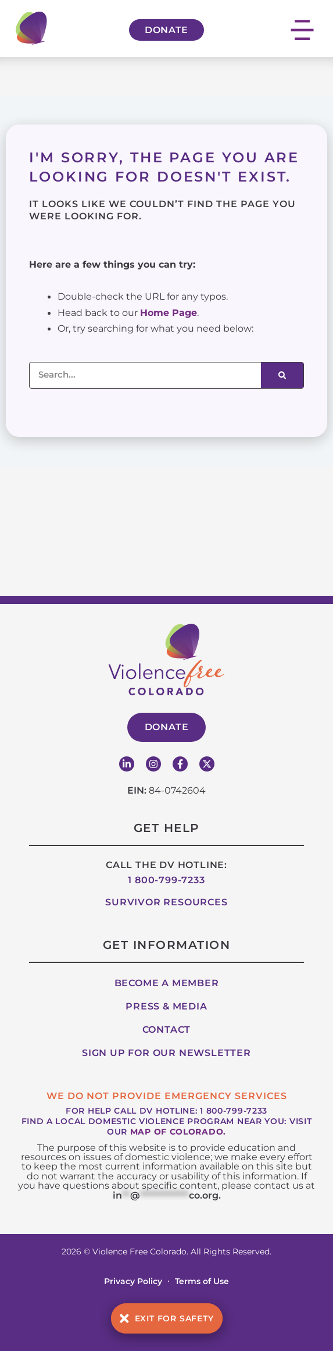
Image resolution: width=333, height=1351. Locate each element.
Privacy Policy (133, 1281)
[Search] (282, 375)
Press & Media (166, 1006)
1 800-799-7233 (166, 880)
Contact (166, 1029)
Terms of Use (202, 1281)
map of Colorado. (178, 1131)
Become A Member (166, 983)
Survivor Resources (166, 902)
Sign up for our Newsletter (166, 1052)
